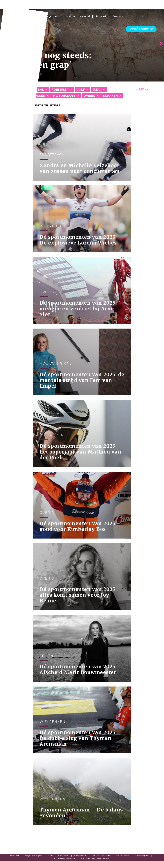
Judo (97, 89)
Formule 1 (60, 89)
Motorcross (64, 95)
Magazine (51, 16)
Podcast (101, 16)
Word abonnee (141, 29)
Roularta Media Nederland (64, 859)
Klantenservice (122, 855)
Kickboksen (35, 95)
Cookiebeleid (63, 855)
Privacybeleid (80, 855)
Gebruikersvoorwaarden (101, 855)
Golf (80, 89)
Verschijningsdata (141, 855)
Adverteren (15, 855)
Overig (89, 95)
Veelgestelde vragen (33, 855)
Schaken (110, 95)
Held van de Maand (78, 16)
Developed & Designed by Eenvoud (94, 859)
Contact (50, 855)
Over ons (118, 16)
